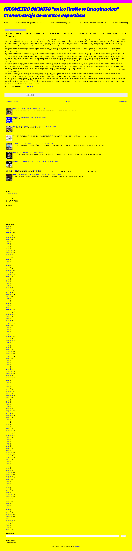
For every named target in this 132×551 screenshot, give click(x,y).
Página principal (13, 193)
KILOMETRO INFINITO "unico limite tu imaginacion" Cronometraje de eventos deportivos (61, 12)
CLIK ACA (29, 87)
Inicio (68, 101)
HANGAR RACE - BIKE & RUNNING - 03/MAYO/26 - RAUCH (29, 108)
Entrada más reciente (11, 101)
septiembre (9, 237)
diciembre (9, 232)
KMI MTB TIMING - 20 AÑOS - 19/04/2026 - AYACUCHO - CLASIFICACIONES (34, 126)
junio (8, 243)
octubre (8, 236)
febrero (8, 269)
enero (8, 450)
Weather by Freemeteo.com (11, 542)
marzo (8, 230)
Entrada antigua (122, 101)
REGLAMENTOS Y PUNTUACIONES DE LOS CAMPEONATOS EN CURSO (23, 170)
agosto (8, 239)
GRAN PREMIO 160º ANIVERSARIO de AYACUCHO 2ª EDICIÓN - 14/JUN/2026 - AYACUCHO (37, 175)
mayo (7, 226)
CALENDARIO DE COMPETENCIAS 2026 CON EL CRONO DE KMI (29, 117)
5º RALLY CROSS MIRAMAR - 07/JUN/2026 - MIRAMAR (28, 152)
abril (8, 228)
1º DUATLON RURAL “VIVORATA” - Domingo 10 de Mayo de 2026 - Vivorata (35, 144)
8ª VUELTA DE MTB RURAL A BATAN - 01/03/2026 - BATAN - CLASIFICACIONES (35, 161)
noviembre (9, 234)
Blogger (77, 546)
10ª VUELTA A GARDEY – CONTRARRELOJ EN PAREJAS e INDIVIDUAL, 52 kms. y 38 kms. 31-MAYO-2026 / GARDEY (45, 135)
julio (8, 241)
